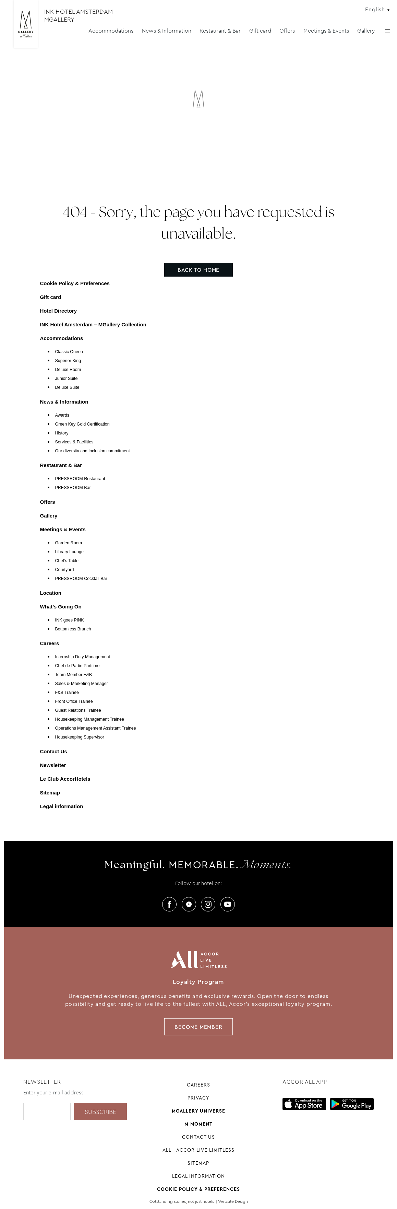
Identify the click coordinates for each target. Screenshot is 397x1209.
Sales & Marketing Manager (81, 683)
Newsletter (53, 765)
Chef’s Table (67, 560)
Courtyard (64, 569)
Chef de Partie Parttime (77, 665)
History (62, 433)
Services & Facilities (74, 442)
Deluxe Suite (67, 387)
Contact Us (53, 751)
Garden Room (68, 542)
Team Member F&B (73, 674)
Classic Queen (69, 351)
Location (51, 593)
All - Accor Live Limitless (198, 1150)
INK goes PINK (69, 620)
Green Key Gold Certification (82, 424)
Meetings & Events (326, 31)
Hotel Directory (58, 311)
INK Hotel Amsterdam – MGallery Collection (93, 324)
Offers (287, 31)
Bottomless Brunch (73, 629)
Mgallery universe (198, 1110)
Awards (62, 415)
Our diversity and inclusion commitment (92, 451)
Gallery (366, 31)
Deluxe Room (68, 369)
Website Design (233, 1201)
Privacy (198, 1097)
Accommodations (110, 31)
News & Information (166, 31)
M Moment (198, 1123)
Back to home (198, 270)
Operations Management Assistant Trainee (95, 728)
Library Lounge (69, 551)
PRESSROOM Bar (73, 487)
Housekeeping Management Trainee (89, 719)
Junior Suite (66, 378)
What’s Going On (61, 606)
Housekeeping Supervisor (79, 737)
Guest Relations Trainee (78, 710)
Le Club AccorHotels (65, 779)
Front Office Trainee (74, 701)
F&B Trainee (67, 692)
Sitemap (50, 792)
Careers (49, 643)
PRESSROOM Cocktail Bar (81, 578)
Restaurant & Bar (220, 31)
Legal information (61, 806)
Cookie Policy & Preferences (75, 283)
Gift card (260, 31)
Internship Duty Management (82, 656)
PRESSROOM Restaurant (80, 478)
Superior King (68, 360)
